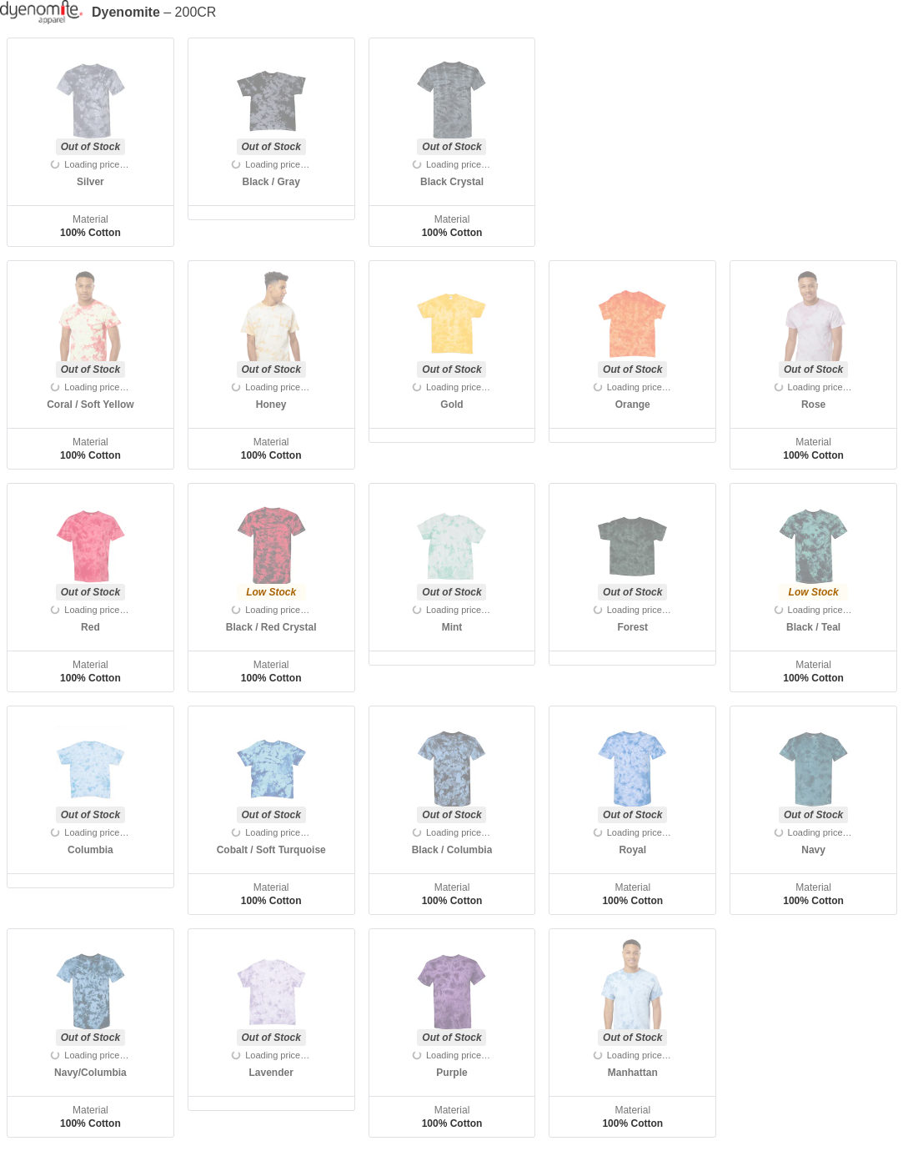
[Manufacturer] (46, 12)
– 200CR (154, 13)
